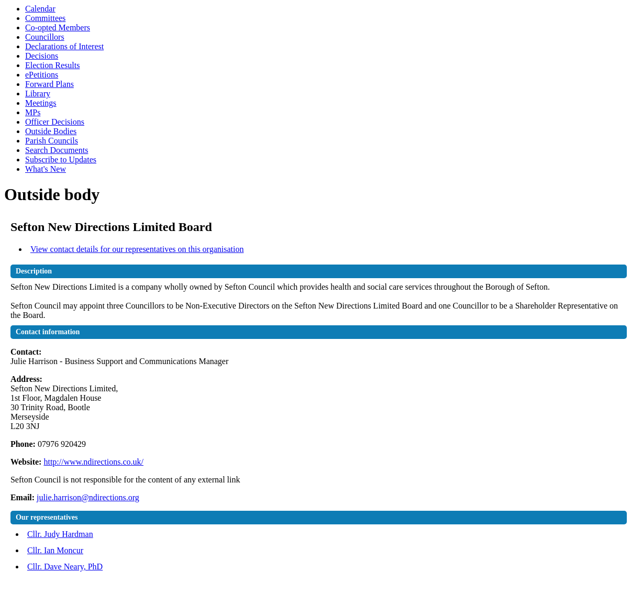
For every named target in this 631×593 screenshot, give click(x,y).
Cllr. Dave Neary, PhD (65, 566)
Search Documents (56, 150)
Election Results (52, 65)
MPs (32, 112)
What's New (45, 168)
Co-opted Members (57, 27)
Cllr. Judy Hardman (60, 534)
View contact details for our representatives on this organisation (137, 249)
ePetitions (41, 74)
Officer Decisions (54, 121)
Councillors (44, 36)
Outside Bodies (50, 131)
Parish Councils (51, 140)
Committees (45, 18)
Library (37, 93)
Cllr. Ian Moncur (55, 550)
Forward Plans (49, 84)
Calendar (40, 8)
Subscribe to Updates (60, 159)
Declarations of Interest (64, 46)
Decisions (41, 55)
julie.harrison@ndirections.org (88, 497)
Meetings (41, 102)
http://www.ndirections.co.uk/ (93, 461)
